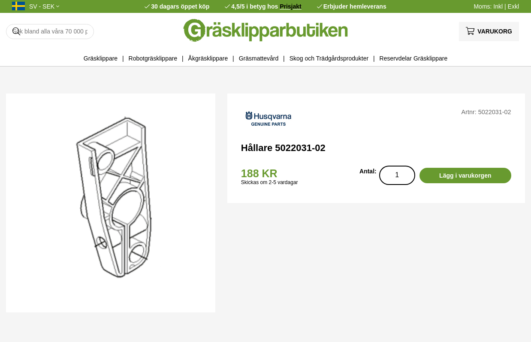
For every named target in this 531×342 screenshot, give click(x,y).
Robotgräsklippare (153, 58)
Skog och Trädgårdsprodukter (329, 58)
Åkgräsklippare (208, 58)
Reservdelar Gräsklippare (414, 58)
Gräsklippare (101, 58)
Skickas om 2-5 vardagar (269, 182)
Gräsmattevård (259, 58)
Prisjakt (291, 6)
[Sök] (50, 31)
